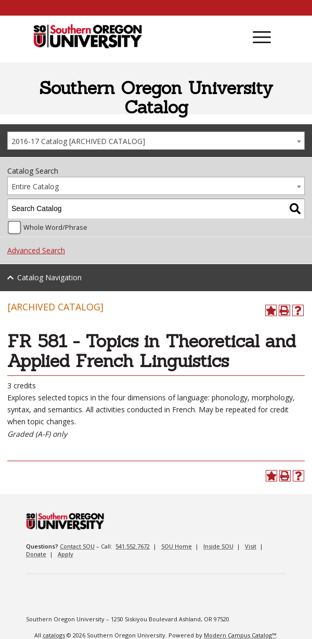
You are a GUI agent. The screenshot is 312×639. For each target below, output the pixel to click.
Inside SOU (218, 546)
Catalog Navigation (49, 277)
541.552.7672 (132, 546)
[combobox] (156, 141)
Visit (250, 546)
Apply (65, 554)
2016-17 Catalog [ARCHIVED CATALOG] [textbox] (78, 141)
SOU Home (176, 546)
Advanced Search (36, 250)
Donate (36, 554)
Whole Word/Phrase (55, 227)
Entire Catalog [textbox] (35, 186)
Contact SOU (77, 546)
